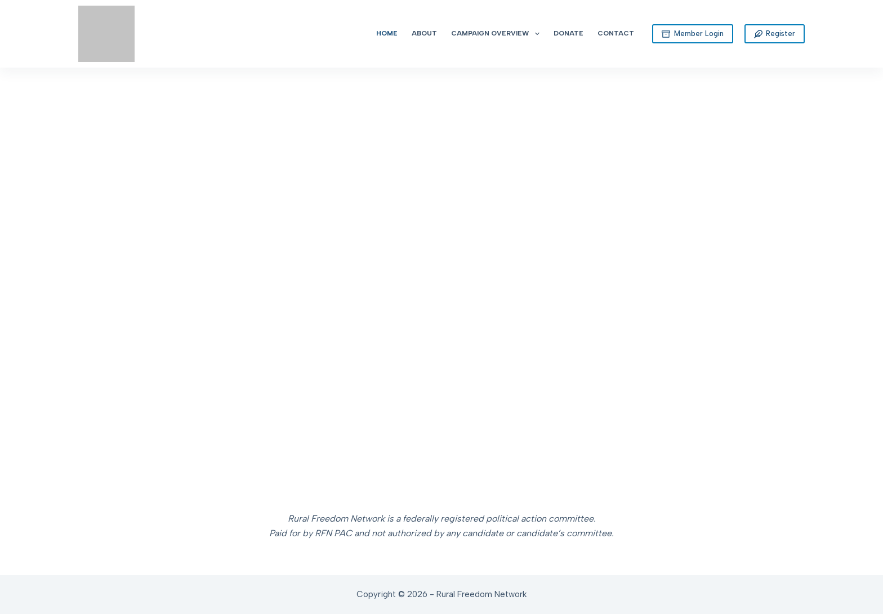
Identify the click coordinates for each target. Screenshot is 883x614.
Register (775, 33)
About (424, 33)
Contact (615, 33)
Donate (568, 33)
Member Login (693, 33)
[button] (23, 248)
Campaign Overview (497, 34)
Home (387, 33)
